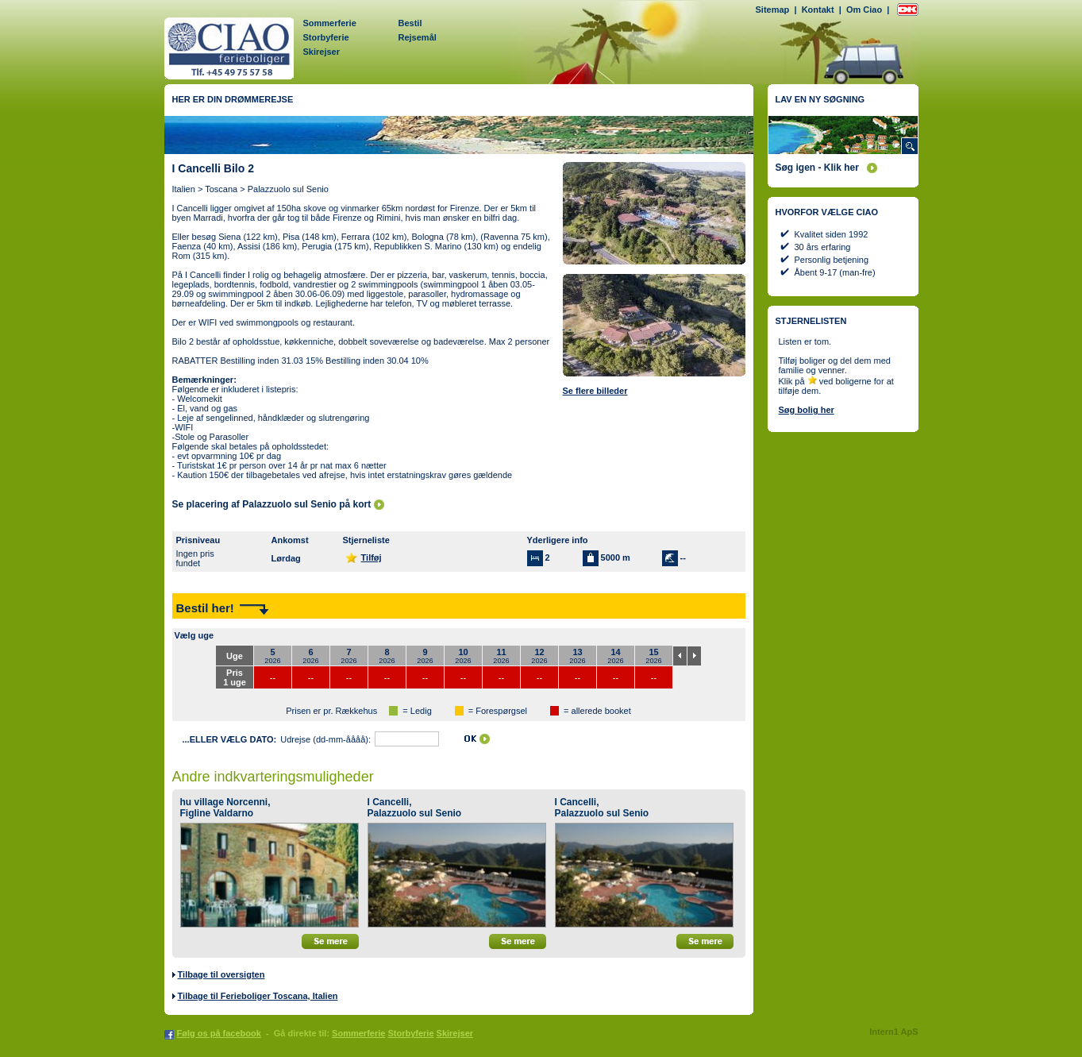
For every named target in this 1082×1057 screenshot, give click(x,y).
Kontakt (818, 9)
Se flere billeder (595, 390)
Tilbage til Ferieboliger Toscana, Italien (258, 996)
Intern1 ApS (893, 1031)
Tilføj (371, 557)
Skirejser (321, 51)
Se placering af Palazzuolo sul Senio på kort (272, 504)
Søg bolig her (806, 410)
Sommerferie (329, 23)
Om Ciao (864, 9)
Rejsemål (418, 37)
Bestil (410, 23)
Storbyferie (326, 37)
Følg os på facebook (219, 1033)
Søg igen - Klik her (817, 167)
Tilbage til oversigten (221, 974)
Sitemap (773, 9)
